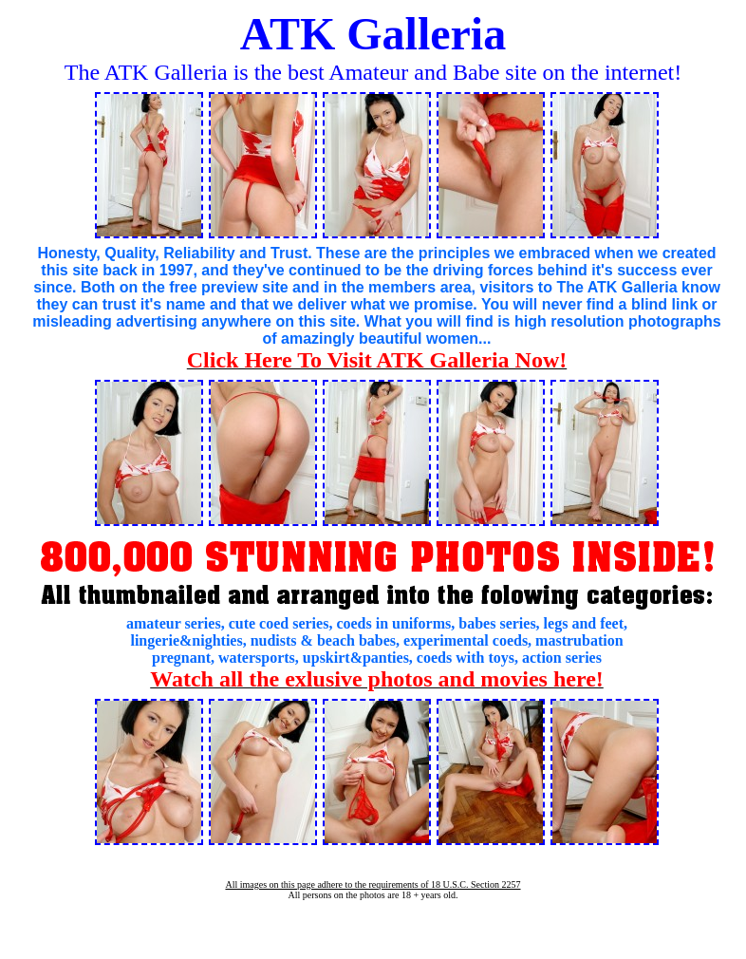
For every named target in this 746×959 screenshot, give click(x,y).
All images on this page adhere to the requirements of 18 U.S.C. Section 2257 (372, 884)
